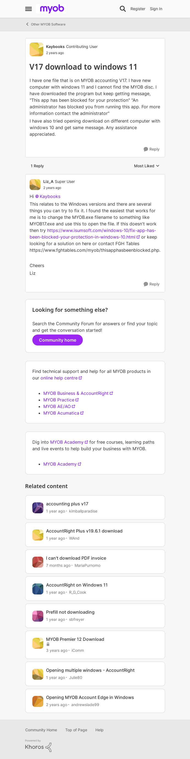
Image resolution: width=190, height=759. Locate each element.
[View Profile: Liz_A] (35, 184)
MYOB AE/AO (57, 406)
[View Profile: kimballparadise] (37, 507)
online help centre (59, 378)
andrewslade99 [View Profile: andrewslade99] (85, 704)
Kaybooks (50, 196)
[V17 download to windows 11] (59, 187)
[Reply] (152, 149)
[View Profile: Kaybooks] (36, 49)
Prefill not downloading (70, 612)
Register (138, 8)
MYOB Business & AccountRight (76, 393)
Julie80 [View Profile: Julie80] (75, 677)
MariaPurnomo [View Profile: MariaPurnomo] (87, 565)
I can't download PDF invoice (76, 558)
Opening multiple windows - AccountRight (90, 670)
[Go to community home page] (51, 8)
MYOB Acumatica (61, 413)
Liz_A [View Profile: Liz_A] (48, 181)
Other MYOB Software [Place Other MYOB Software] (45, 24)
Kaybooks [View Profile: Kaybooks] (55, 46)
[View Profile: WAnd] (37, 534)
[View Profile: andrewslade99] (37, 701)
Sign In (156, 8)
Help (99, 729)
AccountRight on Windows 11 (77, 585)
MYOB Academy (67, 442)
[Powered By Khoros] (95, 746)
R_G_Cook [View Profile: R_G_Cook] (77, 592)
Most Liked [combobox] (147, 166)
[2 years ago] (56, 704)
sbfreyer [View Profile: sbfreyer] (76, 619)
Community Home (41, 729)
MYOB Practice (58, 400)
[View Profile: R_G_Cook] (37, 589)
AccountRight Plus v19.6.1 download (84, 531)
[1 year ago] (55, 511)
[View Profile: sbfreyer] (37, 616)
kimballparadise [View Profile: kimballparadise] (83, 511)
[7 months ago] (58, 565)
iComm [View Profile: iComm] (78, 650)
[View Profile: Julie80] (37, 674)
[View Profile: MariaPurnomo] (37, 562)
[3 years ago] (56, 650)
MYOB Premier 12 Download (75, 639)
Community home (57, 340)
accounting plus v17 (67, 503)
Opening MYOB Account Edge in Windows (90, 697)
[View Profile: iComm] (37, 643)
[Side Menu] (28, 9)
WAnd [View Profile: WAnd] (74, 538)
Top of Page (76, 729)
